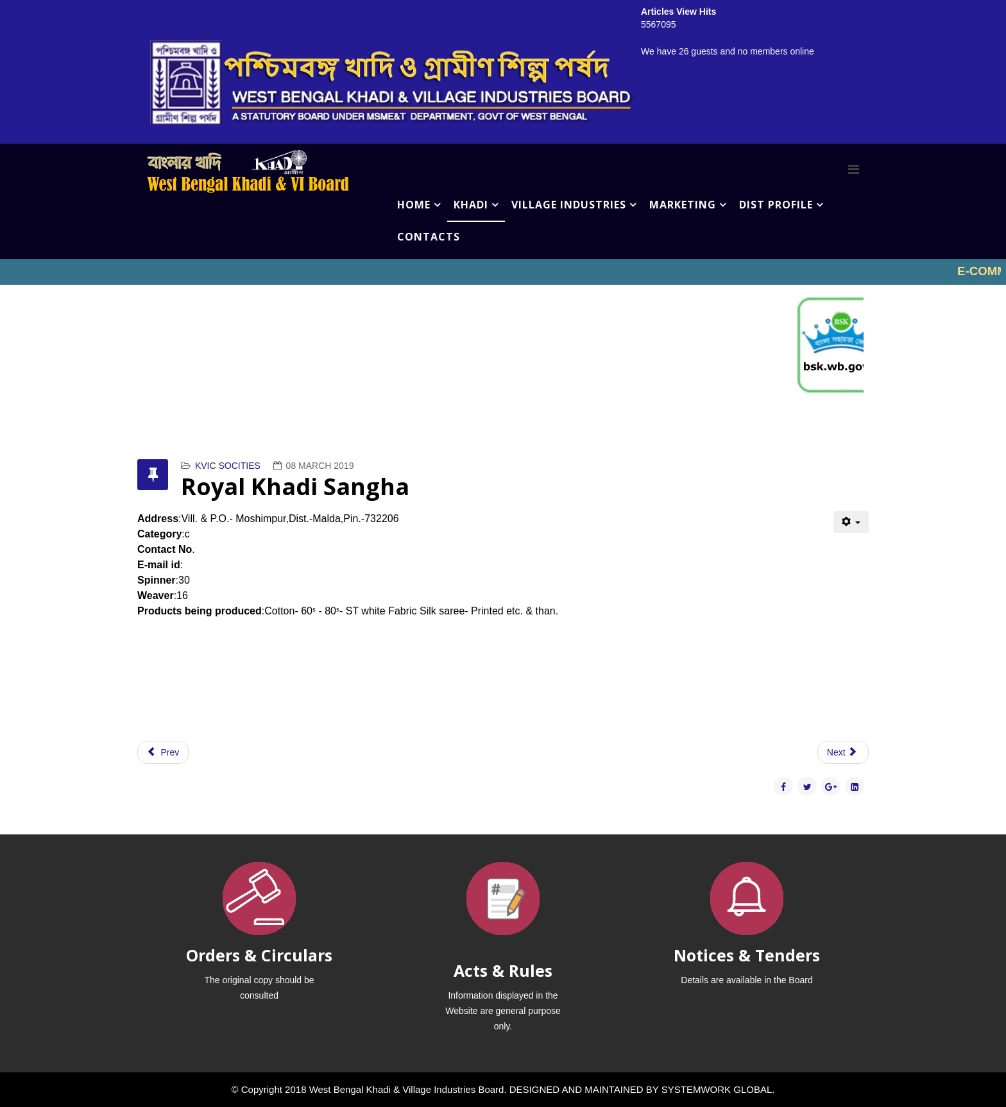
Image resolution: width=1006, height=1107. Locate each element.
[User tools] (851, 522)
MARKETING (682, 205)
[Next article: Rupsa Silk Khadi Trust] (843, 752)
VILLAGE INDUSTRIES (568, 205)
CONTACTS (428, 237)
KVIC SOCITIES (227, 466)
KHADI (471, 205)
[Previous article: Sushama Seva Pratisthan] (163, 752)
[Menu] (853, 169)
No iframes (503, 272)
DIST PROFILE (776, 205)
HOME (414, 205)
